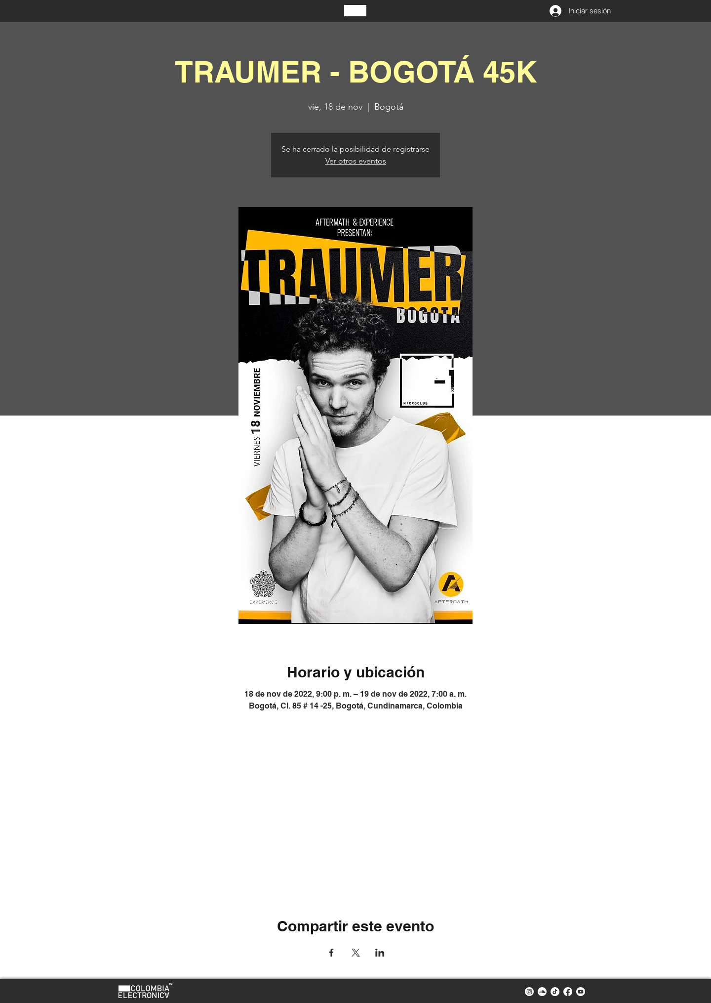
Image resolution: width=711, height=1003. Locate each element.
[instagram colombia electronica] (529, 991)
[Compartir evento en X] (355, 953)
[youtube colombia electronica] (580, 991)
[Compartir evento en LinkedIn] (380, 953)
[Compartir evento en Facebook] (331, 953)
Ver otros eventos (355, 161)
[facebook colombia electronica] (567, 991)
